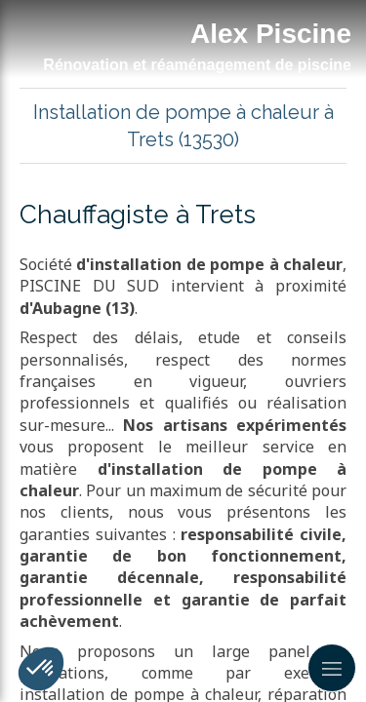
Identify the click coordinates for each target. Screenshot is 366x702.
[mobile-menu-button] (331, 668)
